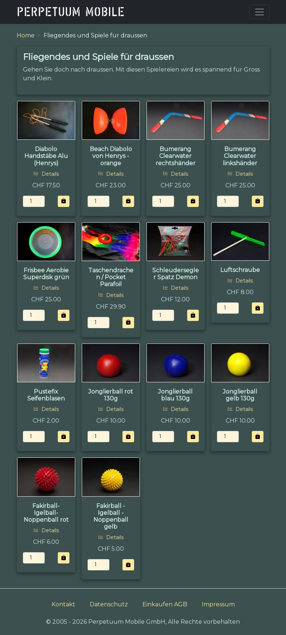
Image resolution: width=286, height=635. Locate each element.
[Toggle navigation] (259, 12)
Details (46, 174)
